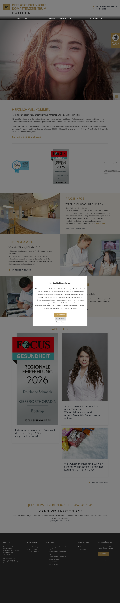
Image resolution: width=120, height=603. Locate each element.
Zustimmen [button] (60, 315)
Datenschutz (60, 322)
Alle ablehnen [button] (60, 319)
